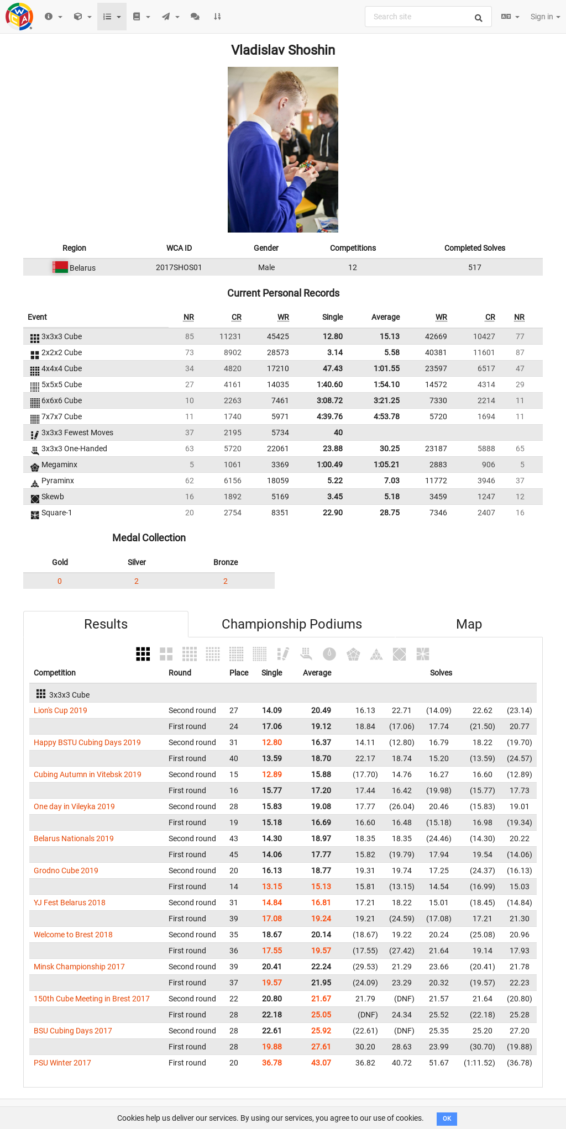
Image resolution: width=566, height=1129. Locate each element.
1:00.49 (330, 464)
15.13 (390, 336)
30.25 (390, 448)
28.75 (390, 512)
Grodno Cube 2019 (66, 870)
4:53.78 (387, 416)
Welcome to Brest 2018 (73, 934)
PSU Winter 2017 (62, 1062)
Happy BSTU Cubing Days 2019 (87, 742)
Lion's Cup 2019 (60, 710)
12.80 (333, 336)
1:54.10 (387, 384)
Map (469, 624)
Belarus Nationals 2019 (74, 838)
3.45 (335, 496)
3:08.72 (330, 400)
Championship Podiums (292, 624)
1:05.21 (387, 464)
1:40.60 (330, 384)
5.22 (335, 480)
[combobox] (428, 16)
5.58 (392, 352)
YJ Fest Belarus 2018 (70, 902)
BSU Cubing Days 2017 (73, 1030)
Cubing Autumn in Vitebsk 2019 (88, 774)
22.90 (333, 512)
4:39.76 (330, 416)
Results (106, 624)
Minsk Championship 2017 (79, 966)
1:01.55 (387, 368)
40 (338, 432)
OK (447, 1118)
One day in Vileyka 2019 (74, 806)
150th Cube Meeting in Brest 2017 (92, 998)
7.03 (392, 480)
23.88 (333, 448)
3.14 (335, 352)
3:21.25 (387, 400)
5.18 (392, 496)
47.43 (333, 368)
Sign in (545, 16)
